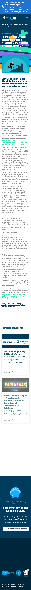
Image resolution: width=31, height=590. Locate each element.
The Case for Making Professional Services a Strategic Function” (14, 143)
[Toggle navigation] (27, 18)
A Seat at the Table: (14, 139)
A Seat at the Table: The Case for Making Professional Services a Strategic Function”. (15, 295)
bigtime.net (22, 12)
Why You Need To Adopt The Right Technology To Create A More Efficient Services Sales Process (13, 305)
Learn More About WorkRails (16, 529)
